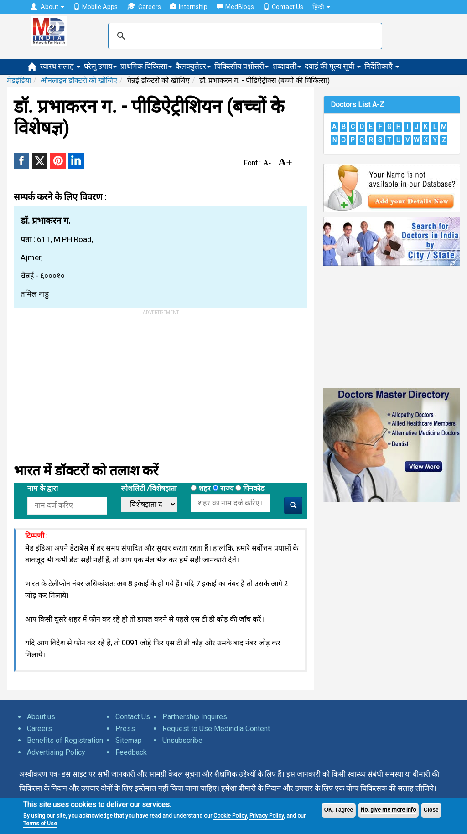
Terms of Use (40, 823)
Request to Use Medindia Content (216, 728)
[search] (243, 36)
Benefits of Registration (65, 740)
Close (431, 810)
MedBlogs (235, 6)
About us (41, 716)
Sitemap (128, 740)
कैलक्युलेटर (193, 66)
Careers (144, 6)
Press (125, 728)
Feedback (131, 752)
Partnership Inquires (194, 716)
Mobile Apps (95, 6)
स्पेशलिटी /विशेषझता (148, 488)
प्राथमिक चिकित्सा (146, 66)
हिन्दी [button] (321, 6)
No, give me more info (388, 810)
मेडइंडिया (19, 80)
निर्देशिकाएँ (381, 66)
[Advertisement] (82, 374)
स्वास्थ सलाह (60, 66)
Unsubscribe (182, 740)
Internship (189, 6)
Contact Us (283, 6)
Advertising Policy (56, 752)
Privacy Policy (266, 816)
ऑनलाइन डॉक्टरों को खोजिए (79, 80)
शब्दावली (286, 66)
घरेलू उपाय (100, 66)
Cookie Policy (230, 816)
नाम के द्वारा (42, 488)
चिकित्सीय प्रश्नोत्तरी (241, 66)
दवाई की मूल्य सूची (333, 66)
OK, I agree (338, 810)
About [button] (47, 6)
